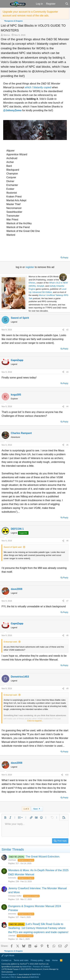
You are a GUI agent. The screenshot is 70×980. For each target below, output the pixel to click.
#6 (67, 541)
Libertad (11, 936)
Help (48, 960)
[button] (4, 4)
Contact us (6, 960)
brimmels (12, 878)
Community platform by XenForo (25, 964)
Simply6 (40, 286)
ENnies (32, 283)
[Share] (63, 330)
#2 (67, 330)
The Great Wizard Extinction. (42, 856)
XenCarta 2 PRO (8, 977)
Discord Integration (8, 974)
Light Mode (7, 955)
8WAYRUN (36, 974)
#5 (67, 445)
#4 (67, 406)
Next (37, 809)
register (30, 267)
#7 (67, 601)
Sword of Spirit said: (13, 547)
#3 (67, 372)
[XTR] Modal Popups (22, 969)
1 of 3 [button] (26, 809)
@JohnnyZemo (12, 110)
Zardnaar (12, 860)
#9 (67, 688)
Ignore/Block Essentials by (25, 967)
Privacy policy (37, 960)
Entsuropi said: (10, 642)
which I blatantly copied (38, 87)
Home (55, 960)
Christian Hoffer (14, 896)
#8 (67, 635)
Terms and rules (21, 960)
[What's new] (60, 4)
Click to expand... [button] (35, 721)
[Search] (66, 4)
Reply (65, 257)
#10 (66, 775)
